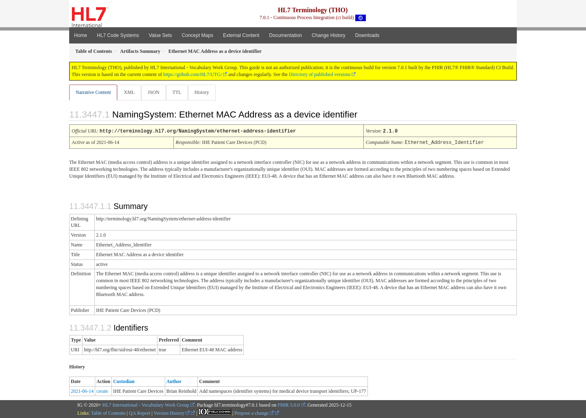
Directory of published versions (320, 74)
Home (80, 35)
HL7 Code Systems (118, 35)
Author (173, 381)
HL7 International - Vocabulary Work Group (146, 404)
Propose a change (254, 413)
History (205, 92)
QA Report (139, 413)
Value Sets (160, 35)
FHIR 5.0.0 (289, 404)
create (102, 391)
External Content (241, 35)
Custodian (124, 381)
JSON (155, 92)
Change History (328, 35)
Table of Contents (108, 413)
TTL (179, 92)
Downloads (367, 35)
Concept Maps (197, 35)
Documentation (285, 35)
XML (130, 92)
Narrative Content (93, 92)
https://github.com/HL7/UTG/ (192, 74)
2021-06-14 (82, 391)
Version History (172, 413)
